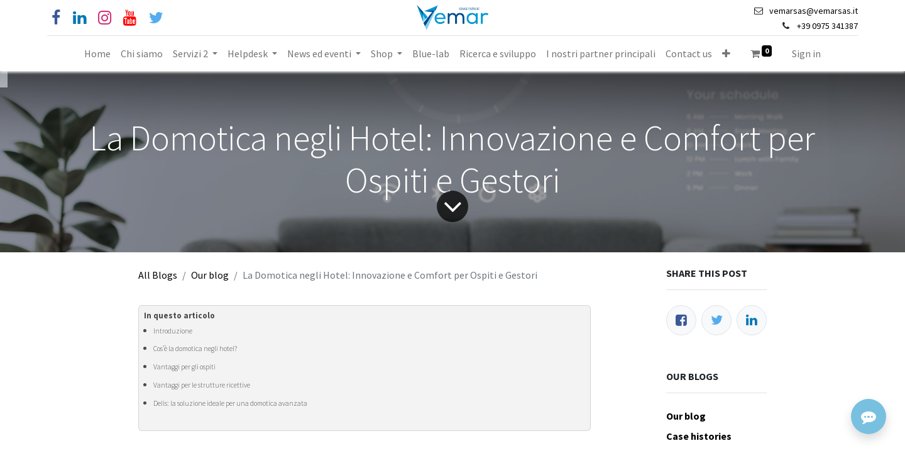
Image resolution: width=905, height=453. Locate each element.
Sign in (806, 53)
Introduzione (172, 331)
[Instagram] (105, 18)
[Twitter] (716, 320)
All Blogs (157, 275)
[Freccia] (452, 206)
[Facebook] (56, 18)
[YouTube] (130, 18)
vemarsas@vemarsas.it (813, 10)
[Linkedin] (79, 18)
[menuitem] (97, 53)
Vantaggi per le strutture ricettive (201, 385)
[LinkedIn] (752, 320)
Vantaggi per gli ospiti (184, 366)
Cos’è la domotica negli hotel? (195, 348)
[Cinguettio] (156, 18)
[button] (726, 53)
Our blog (210, 275)
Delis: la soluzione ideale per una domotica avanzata (230, 403)
